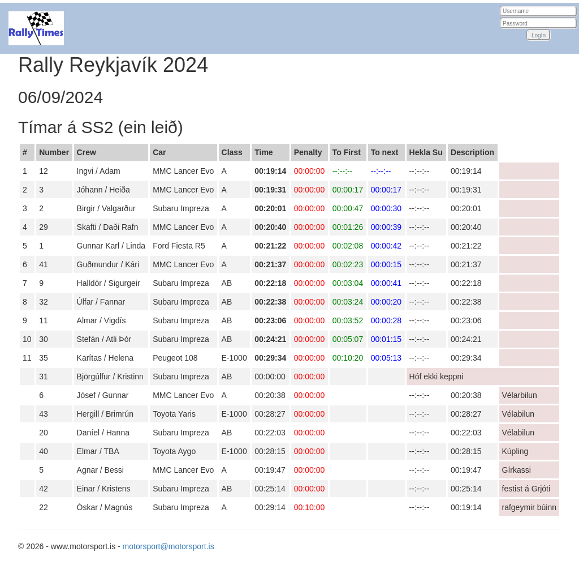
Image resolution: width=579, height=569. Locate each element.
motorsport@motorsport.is (168, 546)
